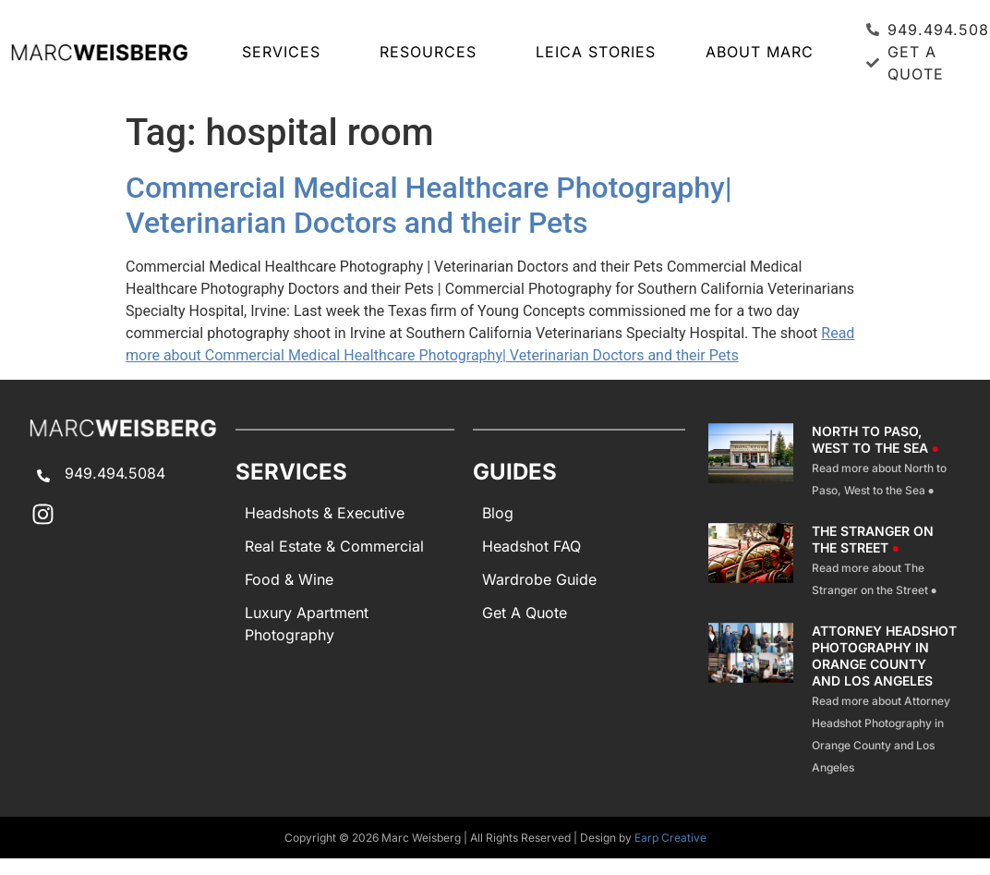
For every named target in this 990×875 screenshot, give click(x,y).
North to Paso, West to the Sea (875, 439)
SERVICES (286, 52)
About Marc (760, 52)
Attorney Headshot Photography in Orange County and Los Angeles (884, 655)
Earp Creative (670, 838)
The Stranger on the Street (873, 539)
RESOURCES (433, 52)
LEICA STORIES (596, 52)
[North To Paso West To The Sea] (750, 462)
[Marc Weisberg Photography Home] (98, 52)
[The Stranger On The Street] (750, 562)
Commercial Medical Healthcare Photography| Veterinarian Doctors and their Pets (429, 205)
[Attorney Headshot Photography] (750, 700)
